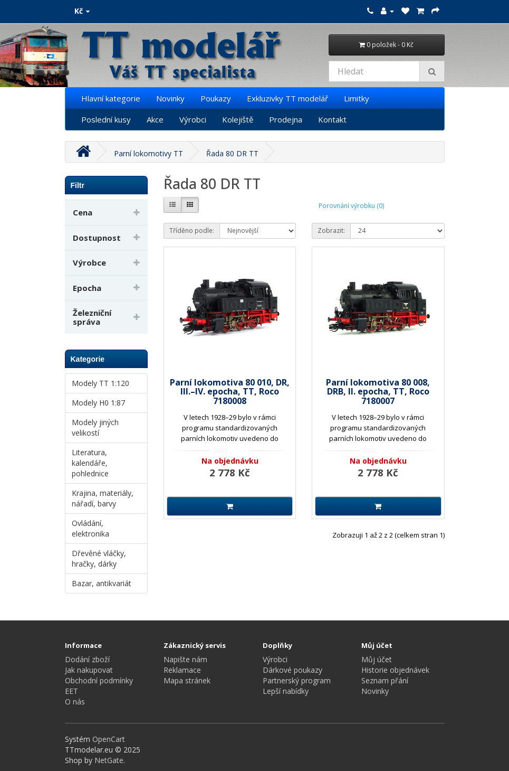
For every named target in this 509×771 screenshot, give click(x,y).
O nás (75, 702)
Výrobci (192, 119)
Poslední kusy (106, 119)
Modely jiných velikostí (95, 427)
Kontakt (332, 119)
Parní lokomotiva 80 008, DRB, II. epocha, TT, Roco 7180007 (378, 392)
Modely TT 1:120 (100, 383)
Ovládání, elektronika (90, 528)
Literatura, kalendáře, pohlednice (90, 462)
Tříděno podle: (191, 230)
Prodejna (285, 119)
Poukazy (215, 98)
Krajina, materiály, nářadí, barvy (102, 498)
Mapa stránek (187, 680)
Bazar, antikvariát (101, 583)
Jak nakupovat (89, 670)
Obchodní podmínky (99, 680)
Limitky (356, 98)
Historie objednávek (395, 670)
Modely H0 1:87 (98, 403)
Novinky (170, 98)
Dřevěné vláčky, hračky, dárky (99, 558)
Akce (155, 119)
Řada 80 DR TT (232, 153)
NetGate (108, 760)
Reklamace (182, 670)
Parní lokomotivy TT (148, 153)
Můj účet (376, 659)
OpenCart (108, 739)
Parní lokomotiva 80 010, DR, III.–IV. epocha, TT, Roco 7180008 (230, 392)
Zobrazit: (331, 230)
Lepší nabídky (286, 691)
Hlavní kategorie (110, 98)
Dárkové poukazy (292, 670)
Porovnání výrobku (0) (351, 205)
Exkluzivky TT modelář (287, 98)
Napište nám (185, 659)
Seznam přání (384, 680)
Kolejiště (237, 119)
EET (71, 691)
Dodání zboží (87, 659)
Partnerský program (297, 680)
